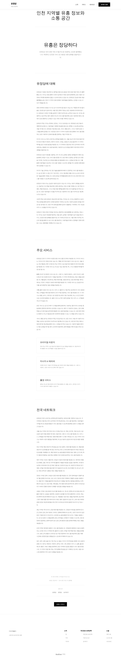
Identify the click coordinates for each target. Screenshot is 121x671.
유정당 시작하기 (60, 604)
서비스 (84, 4)
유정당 (54, 592)
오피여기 (66, 592)
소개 (76, 4)
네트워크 (92, 4)
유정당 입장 (104, 4)
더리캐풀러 (12, 631)
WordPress (59, 654)
